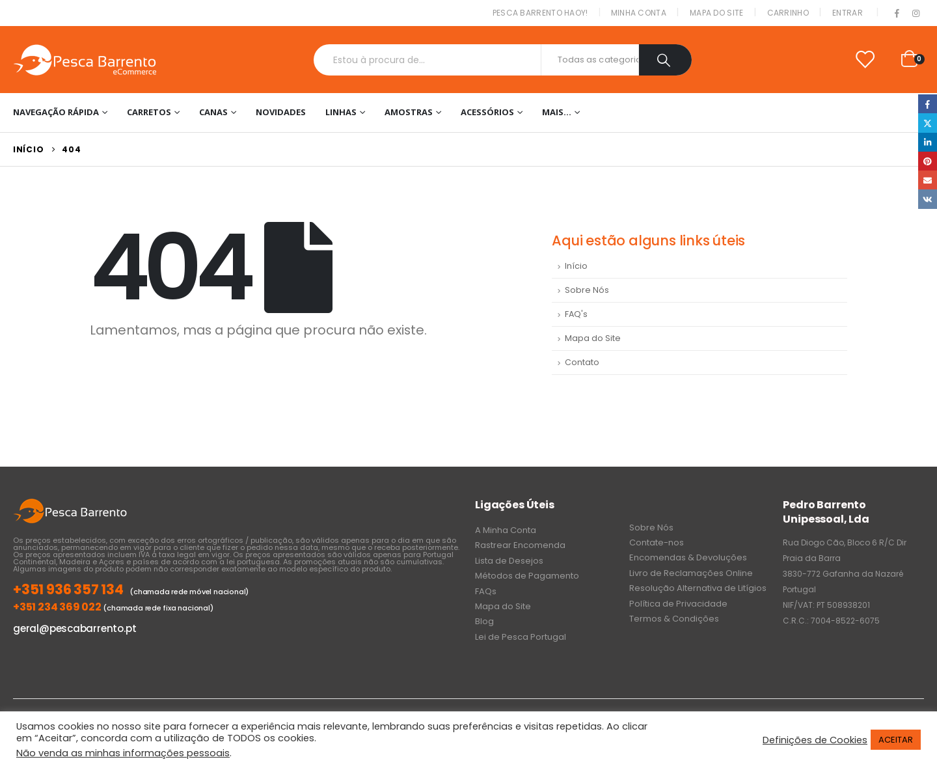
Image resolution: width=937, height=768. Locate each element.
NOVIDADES (281, 112)
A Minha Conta (505, 530)
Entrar (847, 12)
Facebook (927, 103)
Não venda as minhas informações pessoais (123, 753)
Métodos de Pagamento (527, 575)
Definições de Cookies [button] (815, 740)
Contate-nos (656, 542)
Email (927, 180)
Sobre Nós (587, 289)
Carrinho (788, 12)
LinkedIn (927, 142)
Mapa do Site (717, 12)
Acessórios (487, 112)
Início (576, 265)
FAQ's (576, 314)
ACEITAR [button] (895, 740)
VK (927, 198)
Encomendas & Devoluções (688, 557)
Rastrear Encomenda (520, 545)
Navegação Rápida (56, 112)
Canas (213, 112)
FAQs (485, 591)
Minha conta (638, 12)
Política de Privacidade (678, 603)
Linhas (341, 112)
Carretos (149, 112)
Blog (484, 621)
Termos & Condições (674, 618)
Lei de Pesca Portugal (520, 637)
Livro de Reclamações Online (691, 573)
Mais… (556, 112)
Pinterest (927, 161)
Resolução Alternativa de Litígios (698, 588)
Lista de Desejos (509, 561)
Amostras (409, 112)
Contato (582, 362)
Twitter (927, 122)
